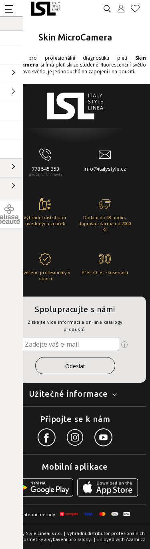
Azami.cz (135, 539)
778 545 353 (45, 168)
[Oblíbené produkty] (138, 8)
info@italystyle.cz (105, 168)
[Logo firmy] (45, 9)
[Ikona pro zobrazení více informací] (124, 344)
